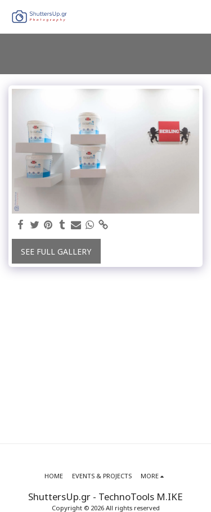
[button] (195, 16)
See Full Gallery (56, 251)
